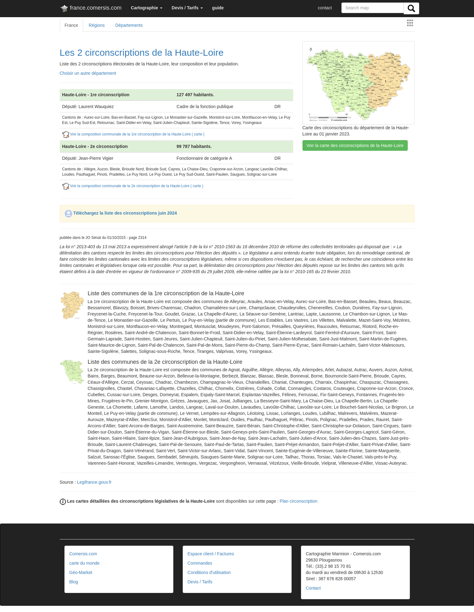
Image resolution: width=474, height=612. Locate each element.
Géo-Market (80, 572)
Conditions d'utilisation (209, 572)
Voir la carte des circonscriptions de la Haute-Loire (355, 145)
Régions (97, 25)
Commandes (200, 563)
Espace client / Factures (211, 553)
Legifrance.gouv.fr (94, 482)
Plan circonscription (298, 501)
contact (325, 7)
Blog (73, 581)
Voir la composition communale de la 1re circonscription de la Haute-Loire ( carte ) (133, 134)
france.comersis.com (91, 9)
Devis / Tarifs (200, 581)
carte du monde (84, 563)
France (71, 25)
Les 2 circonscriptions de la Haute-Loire (142, 52)
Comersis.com (83, 553)
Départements (129, 25)
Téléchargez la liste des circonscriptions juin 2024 (121, 213)
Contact (313, 588)
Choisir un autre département (88, 73)
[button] (146, 8)
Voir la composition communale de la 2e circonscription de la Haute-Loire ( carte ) (133, 186)
